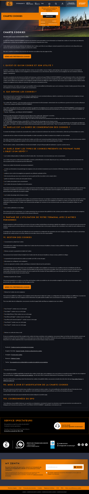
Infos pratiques (29, 4)
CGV (57, 488)
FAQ (42, 3)
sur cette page (23, 308)
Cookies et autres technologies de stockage (22, 347)
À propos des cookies (16, 354)
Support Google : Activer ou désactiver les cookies (29, 351)
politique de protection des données (49, 24)
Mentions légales (12, 488)
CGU (20, 488)
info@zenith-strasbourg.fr (67, 445)
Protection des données (29, 488)
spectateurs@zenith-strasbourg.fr (72, 426)
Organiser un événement (71, 4)
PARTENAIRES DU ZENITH (82, 4)
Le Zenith (37, 4)
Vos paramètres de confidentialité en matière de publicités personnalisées (29, 362)
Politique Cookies (15, 358)
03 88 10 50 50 (63, 443)
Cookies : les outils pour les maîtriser (23, 375)
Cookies (40, 488)
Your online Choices (77, 379)
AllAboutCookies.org (8, 380)
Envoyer (49, 16)
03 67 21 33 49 (66, 425)
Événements (20, 3)
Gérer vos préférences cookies (17, 287)
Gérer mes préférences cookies (17, 56)
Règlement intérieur (49, 488)
